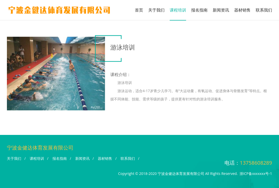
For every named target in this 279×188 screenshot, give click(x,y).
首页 (139, 10)
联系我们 (264, 10)
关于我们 (156, 10)
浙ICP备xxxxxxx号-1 (256, 173)
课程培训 (178, 10)
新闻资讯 (221, 10)
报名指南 (199, 10)
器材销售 (242, 10)
